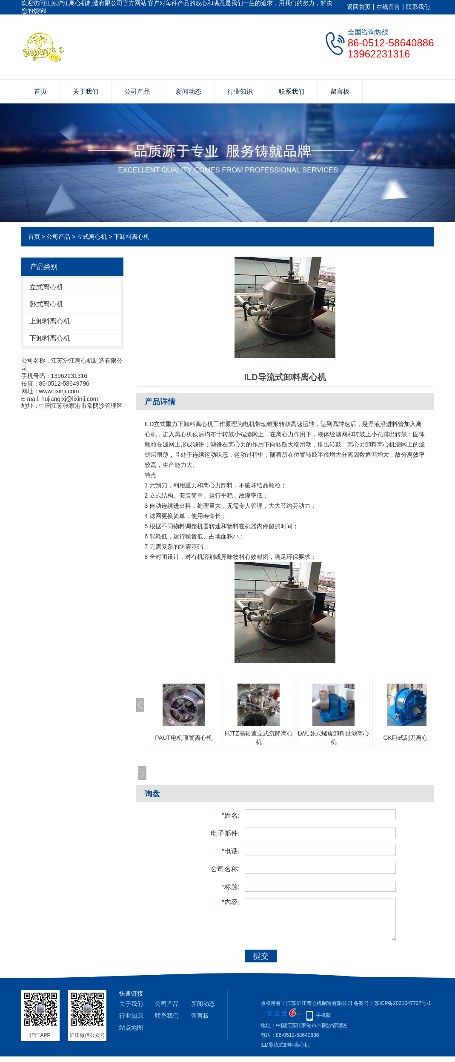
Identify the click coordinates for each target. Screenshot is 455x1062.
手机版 (323, 1015)
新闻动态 (188, 91)
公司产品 (137, 91)
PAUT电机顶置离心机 (183, 737)
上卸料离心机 (49, 321)
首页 (40, 91)
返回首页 (359, 6)
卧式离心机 (46, 304)
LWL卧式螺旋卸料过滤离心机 (333, 737)
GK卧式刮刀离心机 (408, 737)
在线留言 (388, 6)
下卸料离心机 (131, 236)
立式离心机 (92, 236)
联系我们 (418, 6)
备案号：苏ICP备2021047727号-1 (392, 1003)
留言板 (339, 91)
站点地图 (131, 1027)
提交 (261, 956)
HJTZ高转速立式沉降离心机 (258, 737)
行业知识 (240, 91)
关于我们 (85, 91)
